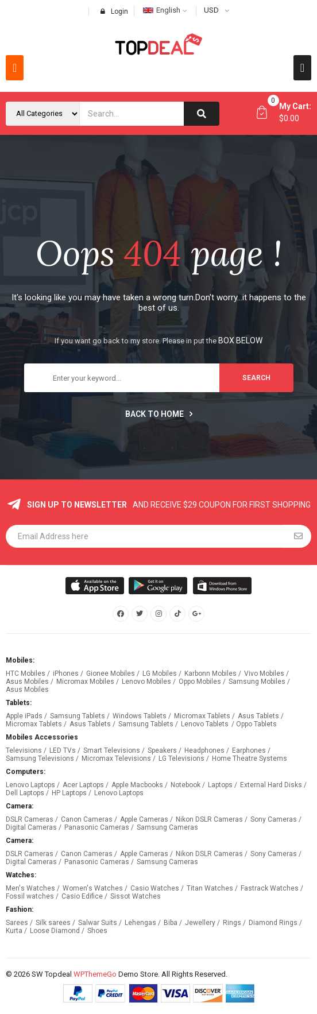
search (256, 378)
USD (211, 10)
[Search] (201, 114)
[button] (15, 67)
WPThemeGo (95, 974)
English (161, 10)
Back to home (158, 414)
